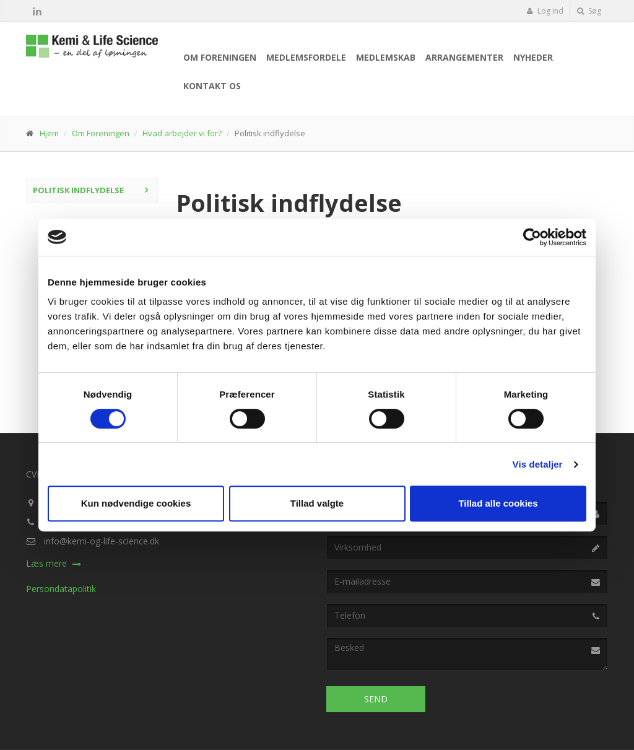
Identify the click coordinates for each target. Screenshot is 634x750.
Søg (589, 11)
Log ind (544, 11)
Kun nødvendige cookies (136, 503)
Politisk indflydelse (78, 190)
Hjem (49, 133)
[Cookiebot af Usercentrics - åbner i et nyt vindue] (532, 237)
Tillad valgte (317, 503)
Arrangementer (464, 57)
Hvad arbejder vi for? (182, 133)
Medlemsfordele (306, 57)
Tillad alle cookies (497, 503)
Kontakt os (212, 86)
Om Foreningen (219, 57)
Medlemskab (385, 57)
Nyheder (533, 57)
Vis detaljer (538, 464)
